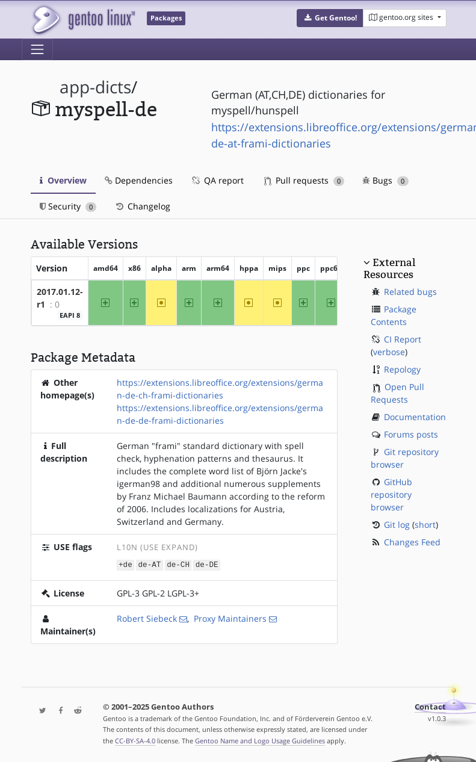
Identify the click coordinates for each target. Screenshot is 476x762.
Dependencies (139, 180)
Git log (397, 524)
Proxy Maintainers (230, 618)
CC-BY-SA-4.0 (135, 740)
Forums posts (411, 434)
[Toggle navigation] (37, 49)
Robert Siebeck (147, 618)
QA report (217, 180)
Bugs (385, 180)
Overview (63, 180)
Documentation (415, 417)
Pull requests (304, 180)
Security (68, 206)
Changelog (142, 206)
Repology (402, 369)
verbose (389, 352)
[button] (330, 18)
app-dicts (95, 87)
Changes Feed (412, 542)
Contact (430, 706)
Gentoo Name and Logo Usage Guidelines (260, 740)
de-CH (178, 564)
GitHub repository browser (391, 494)
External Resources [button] (389, 268)
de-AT (149, 564)
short (425, 524)
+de (125, 564)
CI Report (402, 339)
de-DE (207, 564)
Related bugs (410, 291)
